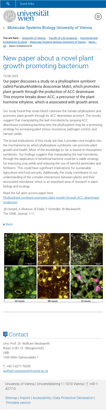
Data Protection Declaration (73, 398)
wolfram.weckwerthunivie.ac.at (25, 371)
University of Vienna (34, 38)
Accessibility (42, 398)
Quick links (27, 4)
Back (8, 224)
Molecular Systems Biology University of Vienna (49, 27)
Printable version (18, 403)
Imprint (25, 398)
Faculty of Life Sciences (63, 38)
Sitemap (11, 398)
